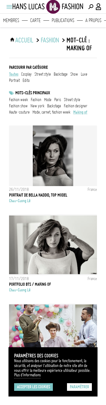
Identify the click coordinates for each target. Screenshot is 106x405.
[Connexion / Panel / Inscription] (99, 7)
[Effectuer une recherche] (91, 7)
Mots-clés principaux (32, 92)
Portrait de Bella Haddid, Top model (38, 195)
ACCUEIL (24, 40)
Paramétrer (79, 386)
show (74, 74)
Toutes (13, 74)
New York (37, 105)
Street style (72, 99)
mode (47, 99)
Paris (57, 99)
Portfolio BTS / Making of (30, 284)
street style (42, 74)
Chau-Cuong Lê (20, 200)
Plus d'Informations (27, 375)
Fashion (50, 40)
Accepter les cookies (33, 386)
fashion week (18, 99)
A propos (93, 20)
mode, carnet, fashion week (51, 112)
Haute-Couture (19, 112)
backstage (61, 74)
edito (26, 80)
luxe (84, 74)
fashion (36, 99)
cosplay (26, 74)
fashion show (18, 105)
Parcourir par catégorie (28, 67)
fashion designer (75, 105)
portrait (14, 80)
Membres (11, 20)
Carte (35, 20)
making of (80, 112)
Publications (63, 20)
